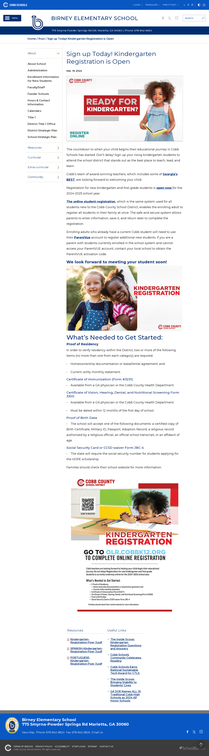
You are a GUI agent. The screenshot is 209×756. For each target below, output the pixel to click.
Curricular (34, 157)
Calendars (34, 110)
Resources (34, 147)
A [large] (192, 5)
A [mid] (188, 4)
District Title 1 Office (42, 124)
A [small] (184, 5)
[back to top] (201, 744)
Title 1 (32, 117)
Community (35, 177)
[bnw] (199, 5)
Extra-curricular (38, 167)
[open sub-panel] (58, 53)
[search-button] (203, 19)
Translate (151, 4)
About (32, 53)
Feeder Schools (38, 93)
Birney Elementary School (94, 18)
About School (37, 63)
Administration (37, 70)
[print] (204, 5)
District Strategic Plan (42, 130)
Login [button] (136, 4)
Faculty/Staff (36, 87)
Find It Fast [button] (169, 4)
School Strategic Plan (42, 137)
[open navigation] (12, 18)
